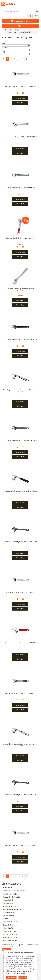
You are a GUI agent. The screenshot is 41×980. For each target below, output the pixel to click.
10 (22, 59)
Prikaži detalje (11, 977)
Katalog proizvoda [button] (20, 21)
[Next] (26, 59)
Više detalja (20, 102)
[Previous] (4, 59)
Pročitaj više (6, 949)
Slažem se (22, 977)
